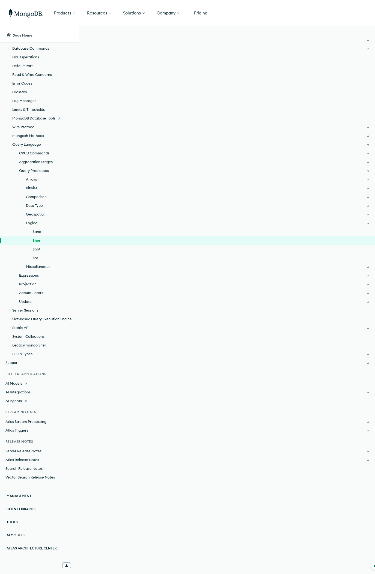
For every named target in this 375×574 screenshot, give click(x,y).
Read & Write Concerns (32, 74)
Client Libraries (21, 509)
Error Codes (22, 83)
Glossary (19, 92)
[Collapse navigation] (79, 565)
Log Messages (24, 100)
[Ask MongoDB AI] (339, 34)
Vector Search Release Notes (30, 477)
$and (37, 231)
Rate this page (331, 65)
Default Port (22, 66)
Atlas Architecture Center (32, 548)
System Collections (28, 336)
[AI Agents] (39, 400)
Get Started (347, 13)
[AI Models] (39, 383)
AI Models (16, 535)
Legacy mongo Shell (29, 345)
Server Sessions (25, 310)
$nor (36, 240)
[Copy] (295, 138)
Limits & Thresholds (28, 109)
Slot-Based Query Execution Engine (42, 319)
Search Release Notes (24, 468)
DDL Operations (25, 57)
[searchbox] (180, 34)
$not (36, 249)
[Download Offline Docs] (66, 565)
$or (35, 258)
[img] (322, 75)
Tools (12, 522)
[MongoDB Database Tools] (39, 118)
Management (19, 496)
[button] (263, 13)
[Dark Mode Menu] (362, 34)
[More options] (296, 65)
